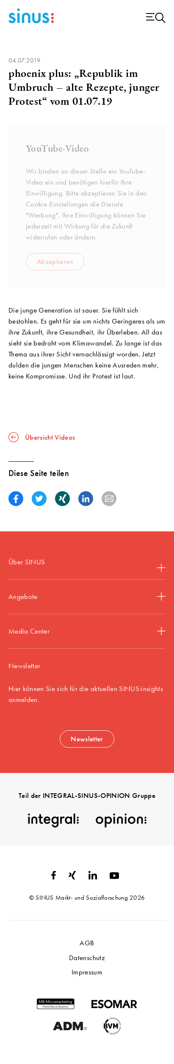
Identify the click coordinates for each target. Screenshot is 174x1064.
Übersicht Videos (41, 437)
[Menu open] (156, 18)
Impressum (87, 972)
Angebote (87, 596)
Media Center (87, 631)
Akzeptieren (55, 261)
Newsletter (87, 738)
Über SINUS (87, 564)
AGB (87, 942)
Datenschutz (87, 957)
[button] (15, 498)
